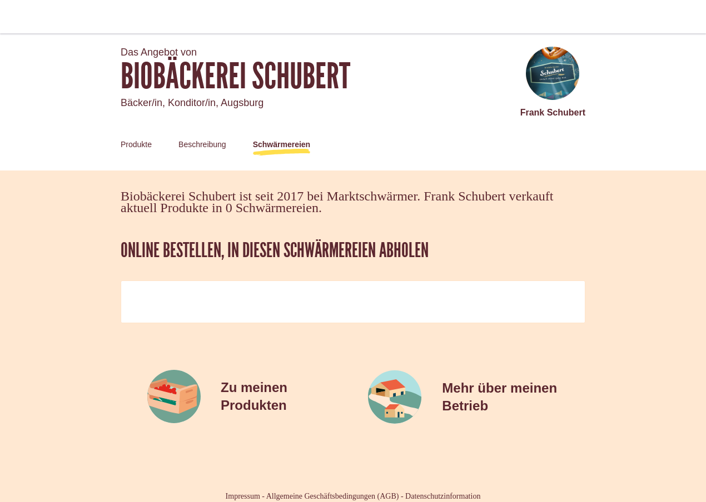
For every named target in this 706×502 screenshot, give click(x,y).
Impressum (243, 496)
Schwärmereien (282, 144)
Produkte (136, 144)
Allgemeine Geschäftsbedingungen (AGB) (332, 496)
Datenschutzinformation (442, 496)
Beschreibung (202, 144)
